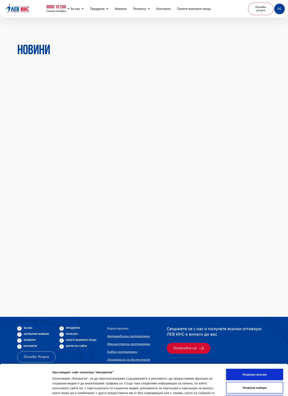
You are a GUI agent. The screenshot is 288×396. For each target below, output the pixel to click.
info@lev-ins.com (104, 7)
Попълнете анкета (239, 6)
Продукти (107, 26)
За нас (85, 26)
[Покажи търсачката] (216, 7)
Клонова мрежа (270, 6)
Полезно (149, 26)
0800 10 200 (25, 5)
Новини (128, 26)
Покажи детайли (255, 388)
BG (268, 26)
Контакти (171, 26)
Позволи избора (255, 356)
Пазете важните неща (201, 26)
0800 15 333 (63, 5)
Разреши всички (254, 343)
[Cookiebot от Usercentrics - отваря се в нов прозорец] (25, 388)
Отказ (254, 369)
